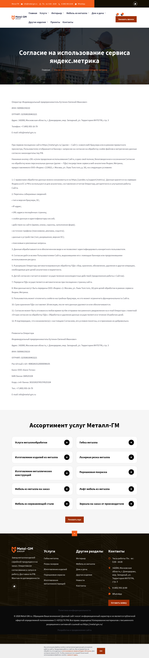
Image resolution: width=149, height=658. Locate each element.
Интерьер (56, 13)
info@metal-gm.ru (30, 4)
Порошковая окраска (54, 574)
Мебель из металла (76, 13)
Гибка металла (51, 558)
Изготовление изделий (55, 569)
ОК (101, 651)
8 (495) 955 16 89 (67, 4)
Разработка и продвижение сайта (75, 630)
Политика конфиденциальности (74, 610)
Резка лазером (51, 563)
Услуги (43, 13)
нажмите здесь (72, 655)
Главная (33, 13)
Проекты (55, 22)
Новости (80, 580)
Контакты (68, 22)
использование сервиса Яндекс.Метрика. (76, 651)
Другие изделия (37, 22)
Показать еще (74, 519)
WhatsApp (81, 4)
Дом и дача (98, 13)
